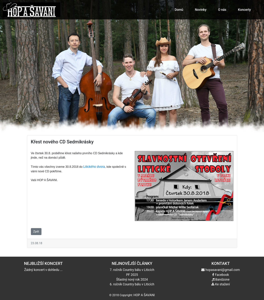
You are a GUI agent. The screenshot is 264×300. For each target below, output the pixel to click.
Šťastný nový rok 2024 (132, 279)
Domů (179, 10)
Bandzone (220, 279)
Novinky (200, 10)
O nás (222, 10)
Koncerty (244, 10)
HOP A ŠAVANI (144, 295)
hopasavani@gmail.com (220, 270)
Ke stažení (220, 284)
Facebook (220, 275)
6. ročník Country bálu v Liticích (132, 284)
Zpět (36, 231)
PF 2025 (132, 275)
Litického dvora (94, 166)
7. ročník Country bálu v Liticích (132, 270)
